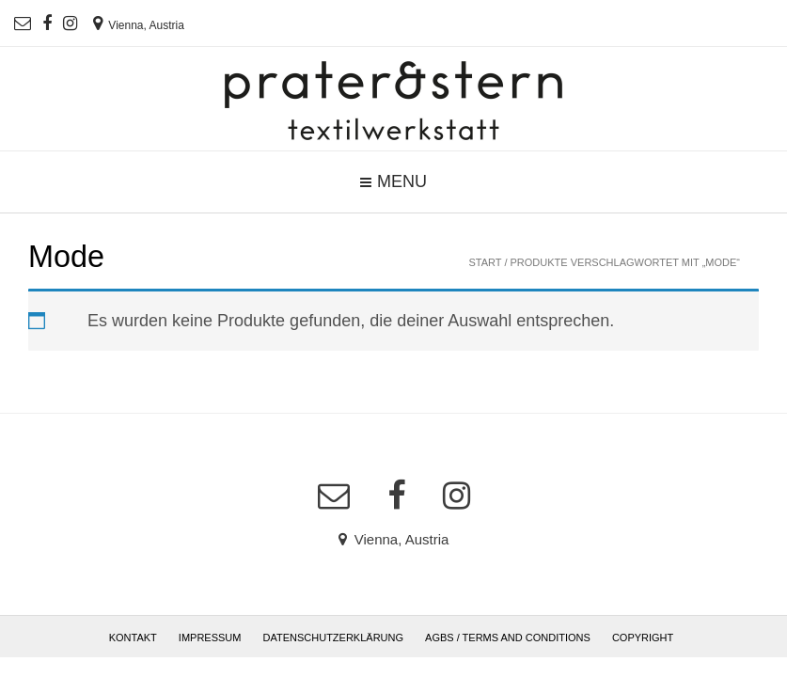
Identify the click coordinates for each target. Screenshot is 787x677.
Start (485, 262)
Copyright (642, 637)
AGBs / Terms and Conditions (507, 637)
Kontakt (133, 637)
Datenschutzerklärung (333, 637)
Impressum (210, 637)
